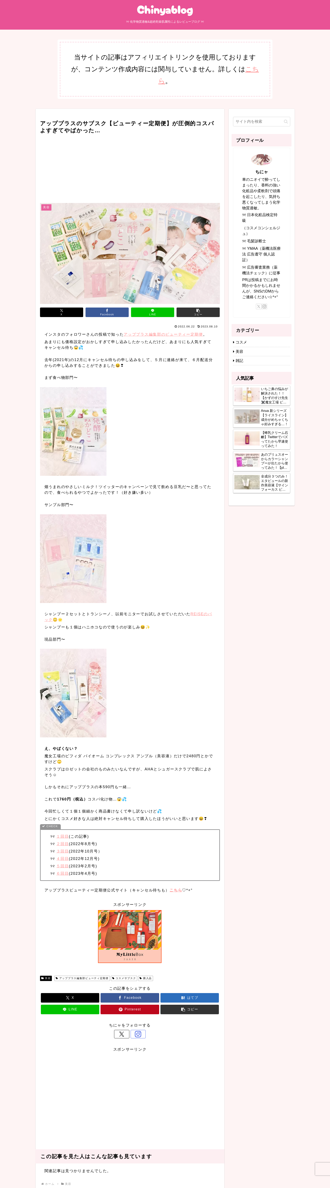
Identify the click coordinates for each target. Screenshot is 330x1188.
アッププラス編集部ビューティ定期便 (82, 978)
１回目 (62, 836)
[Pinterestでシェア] (130, 1009)
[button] (198, 312)
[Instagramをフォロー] (135, 1034)
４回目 (62, 859)
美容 (46, 978)
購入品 (145, 978)
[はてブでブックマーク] (189, 998)
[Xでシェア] (61, 312)
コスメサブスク (124, 978)
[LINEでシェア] (152, 312)
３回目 (62, 851)
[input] (261, 121)
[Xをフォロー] (125, 1034)
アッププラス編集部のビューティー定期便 (163, 334)
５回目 (62, 866)
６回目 (62, 873)
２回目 (62, 844)
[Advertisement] (130, 166)
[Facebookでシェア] (107, 312)
